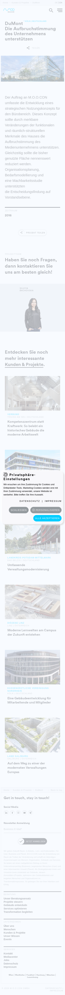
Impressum (53, 501)
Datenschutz (30, 501)
